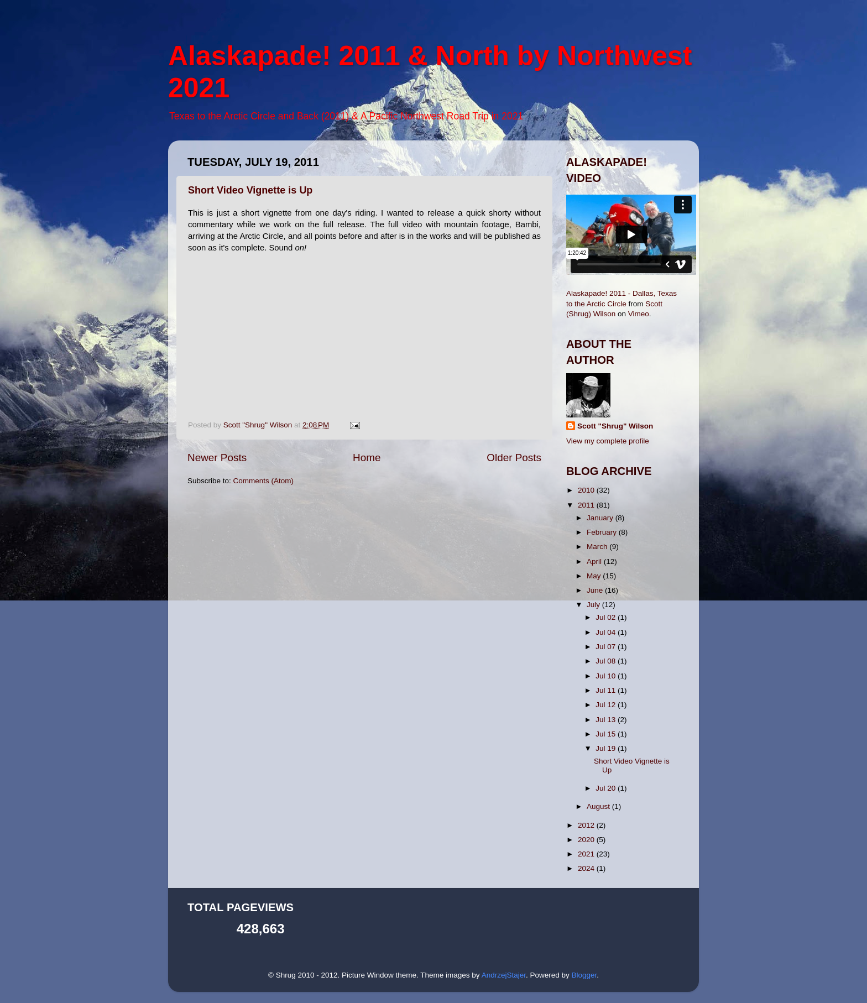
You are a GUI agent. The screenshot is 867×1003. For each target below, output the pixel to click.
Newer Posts (217, 457)
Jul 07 (607, 646)
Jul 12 (607, 705)
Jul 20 (607, 788)
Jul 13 (607, 719)
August (599, 806)
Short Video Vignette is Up (250, 190)
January (601, 518)
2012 (587, 825)
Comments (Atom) (263, 481)
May (595, 576)
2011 (587, 505)
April (595, 561)
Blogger (584, 975)
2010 (587, 490)
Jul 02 (607, 617)
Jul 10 (607, 676)
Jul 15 (607, 734)
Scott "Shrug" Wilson (615, 426)
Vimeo (638, 314)
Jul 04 (607, 632)
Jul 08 (607, 661)
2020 (587, 839)
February (603, 532)
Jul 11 (607, 690)
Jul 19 (607, 748)
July (594, 604)
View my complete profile (607, 441)
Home (366, 457)
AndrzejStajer (504, 975)
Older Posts (514, 457)
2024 (587, 868)
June (596, 590)
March (598, 546)
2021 (587, 854)
